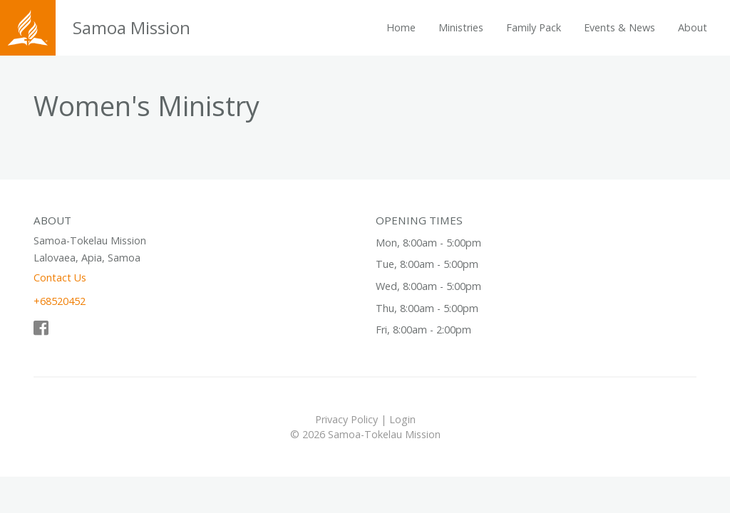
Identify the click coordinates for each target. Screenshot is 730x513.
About (692, 27)
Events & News (619, 27)
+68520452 (60, 301)
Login (402, 419)
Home (401, 27)
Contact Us (60, 277)
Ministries (460, 27)
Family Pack (533, 27)
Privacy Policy (346, 419)
